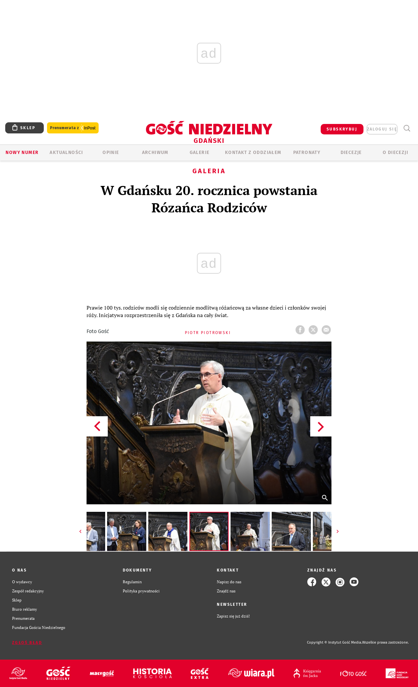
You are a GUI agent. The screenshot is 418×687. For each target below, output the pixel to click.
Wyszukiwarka (407, 128)
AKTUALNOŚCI (66, 152)
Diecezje (351, 152)
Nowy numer (22, 152)
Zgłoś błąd (27, 642)
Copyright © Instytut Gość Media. (334, 642)
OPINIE (111, 152)
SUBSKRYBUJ (342, 129)
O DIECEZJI (395, 152)
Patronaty (307, 152)
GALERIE (200, 152)
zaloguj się (382, 129)
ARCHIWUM (155, 152)
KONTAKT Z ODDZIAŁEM (253, 152)
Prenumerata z (73, 128)
